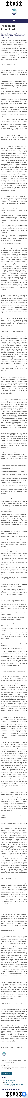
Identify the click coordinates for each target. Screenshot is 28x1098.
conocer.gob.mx (8, 1082)
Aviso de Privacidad (9, 1080)
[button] (14, 21)
